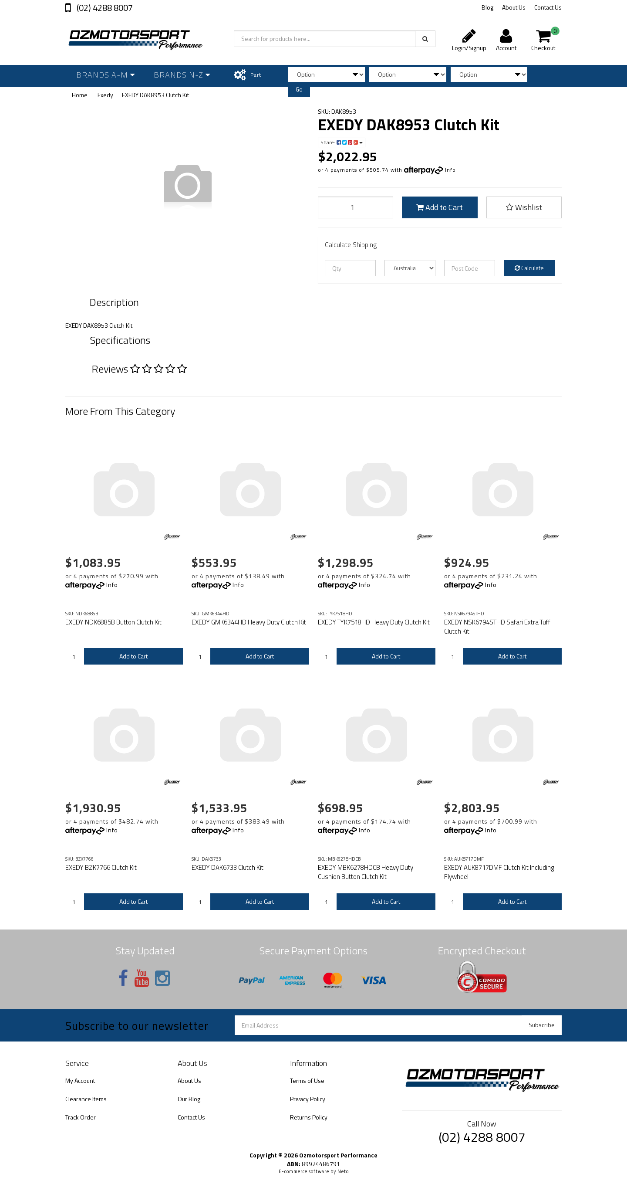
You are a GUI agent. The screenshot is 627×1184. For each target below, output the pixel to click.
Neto (343, 1171)
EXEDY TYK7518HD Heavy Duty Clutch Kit (374, 622)
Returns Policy (308, 1117)
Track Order (80, 1117)
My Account (80, 1080)
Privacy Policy (307, 1098)
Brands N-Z (182, 75)
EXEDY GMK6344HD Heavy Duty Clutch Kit (249, 622)
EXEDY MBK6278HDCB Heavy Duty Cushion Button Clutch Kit (365, 872)
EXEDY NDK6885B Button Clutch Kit (113, 622)
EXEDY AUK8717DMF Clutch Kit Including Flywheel (499, 872)
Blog (487, 7)
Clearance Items (86, 1098)
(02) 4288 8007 (104, 7)
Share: (341, 142)
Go (299, 89)
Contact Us (548, 7)
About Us (514, 7)
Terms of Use (307, 1080)
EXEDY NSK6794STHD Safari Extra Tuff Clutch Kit (497, 626)
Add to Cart (439, 207)
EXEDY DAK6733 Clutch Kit (227, 867)
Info (450, 170)
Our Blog (189, 1098)
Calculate (529, 267)
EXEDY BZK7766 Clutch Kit (101, 867)
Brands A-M (105, 75)
